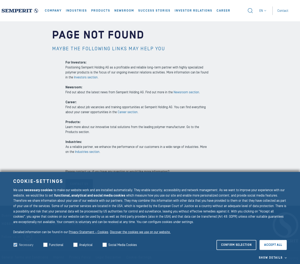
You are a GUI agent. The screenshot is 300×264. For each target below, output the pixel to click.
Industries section (87, 152)
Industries (76, 10)
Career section (128, 112)
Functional (56, 245)
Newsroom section (186, 92)
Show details (271, 257)
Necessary (26, 245)
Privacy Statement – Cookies (88, 232)
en (262, 11)
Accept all (273, 245)
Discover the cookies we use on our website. (140, 232)
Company (53, 10)
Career (223, 10)
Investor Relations (193, 10)
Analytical (86, 245)
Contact (282, 10)
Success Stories (154, 10)
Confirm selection (236, 245)
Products (100, 10)
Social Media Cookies (122, 245)
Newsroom (124, 10)
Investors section (86, 77)
